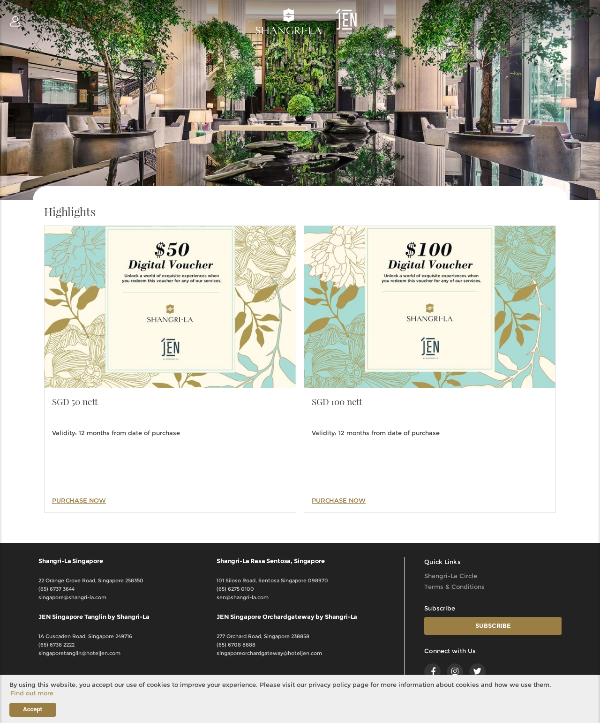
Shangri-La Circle (450, 576)
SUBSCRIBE (493, 625)
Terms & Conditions (454, 586)
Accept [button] (32, 709)
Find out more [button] (31, 693)
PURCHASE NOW (79, 500)
